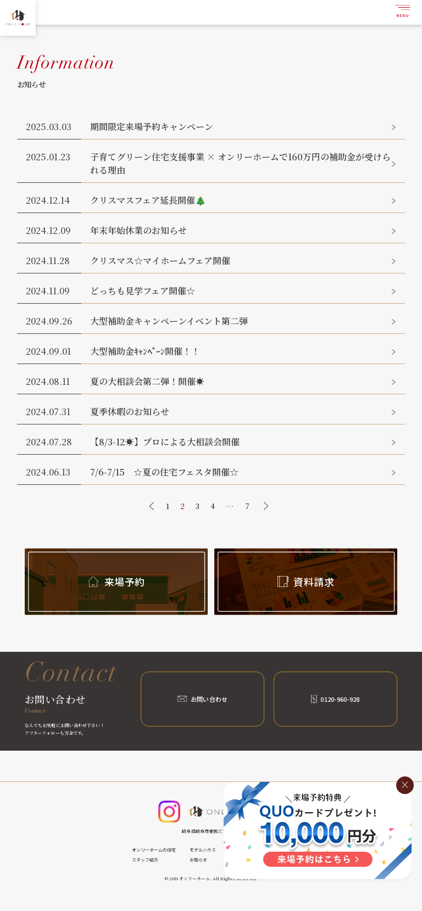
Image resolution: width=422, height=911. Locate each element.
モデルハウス (203, 850)
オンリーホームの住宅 (154, 850)
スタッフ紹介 (145, 860)
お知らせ (198, 860)
